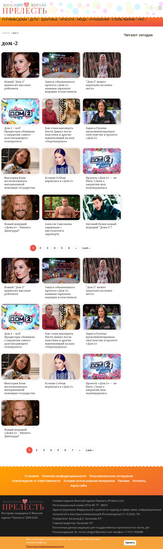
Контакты (139, 481)
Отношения (122, 22)
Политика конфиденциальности (64, 476)
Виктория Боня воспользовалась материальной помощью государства (19, 182)
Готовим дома (17, 22)
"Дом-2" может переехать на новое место (99, 85)
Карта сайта (79, 486)
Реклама (123, 481)
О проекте (32, 476)
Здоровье (60, 22)
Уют (37, 31)
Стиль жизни (16, 31)
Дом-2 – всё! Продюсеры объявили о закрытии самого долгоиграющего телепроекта (19, 134)
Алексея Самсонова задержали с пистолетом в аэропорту (58, 228)
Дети (41, 22)
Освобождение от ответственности (36, 481)
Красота (82, 22)
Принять (130, 542)
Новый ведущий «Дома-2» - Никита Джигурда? (17, 227)
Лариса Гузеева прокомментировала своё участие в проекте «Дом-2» (101, 133)
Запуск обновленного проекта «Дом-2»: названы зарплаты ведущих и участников (61, 86)
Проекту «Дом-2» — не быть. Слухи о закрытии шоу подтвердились (101, 182)
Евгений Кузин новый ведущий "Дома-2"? (101, 225)
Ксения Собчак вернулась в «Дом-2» (59, 179)
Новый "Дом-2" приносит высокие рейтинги (17, 85)
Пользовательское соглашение (111, 476)
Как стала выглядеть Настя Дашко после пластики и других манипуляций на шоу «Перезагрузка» (59, 134)
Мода (100, 22)
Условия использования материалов (89, 481)
